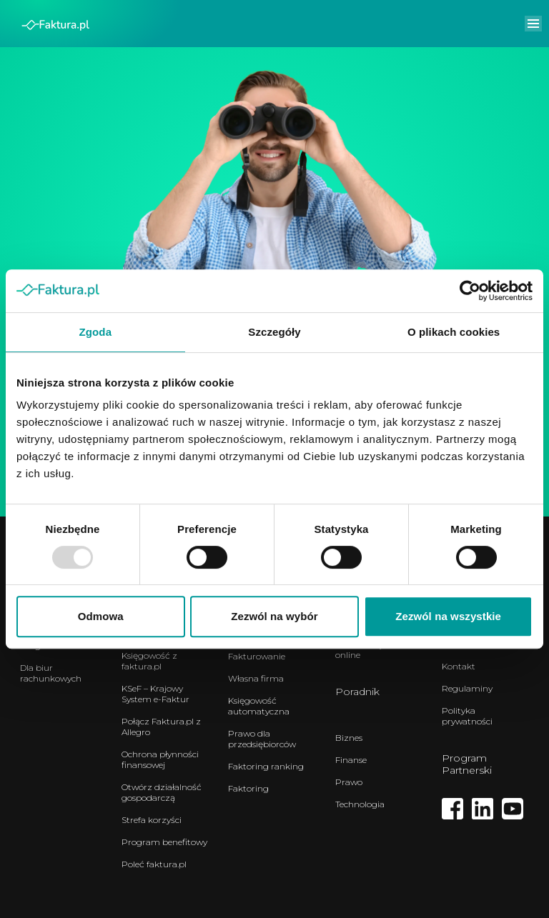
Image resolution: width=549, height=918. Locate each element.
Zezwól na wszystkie (448, 616)
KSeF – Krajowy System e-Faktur (155, 693)
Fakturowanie (256, 656)
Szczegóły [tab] (274, 332)
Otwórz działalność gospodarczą (162, 792)
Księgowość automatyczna (259, 706)
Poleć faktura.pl (154, 864)
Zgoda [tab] (95, 332)
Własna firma (256, 678)
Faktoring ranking (266, 766)
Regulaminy (467, 688)
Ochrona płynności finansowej (160, 759)
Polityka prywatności (467, 716)
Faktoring (248, 788)
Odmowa (101, 616)
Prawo (348, 782)
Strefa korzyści (152, 819)
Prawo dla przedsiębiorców (262, 738)
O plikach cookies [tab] (453, 332)
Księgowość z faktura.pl (149, 661)
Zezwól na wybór (274, 616)
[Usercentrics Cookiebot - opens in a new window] (470, 290)
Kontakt (458, 666)
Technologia (360, 804)
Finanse (351, 759)
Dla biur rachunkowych (50, 673)
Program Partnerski (467, 764)
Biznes (348, 737)
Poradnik (357, 691)
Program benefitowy (164, 842)
